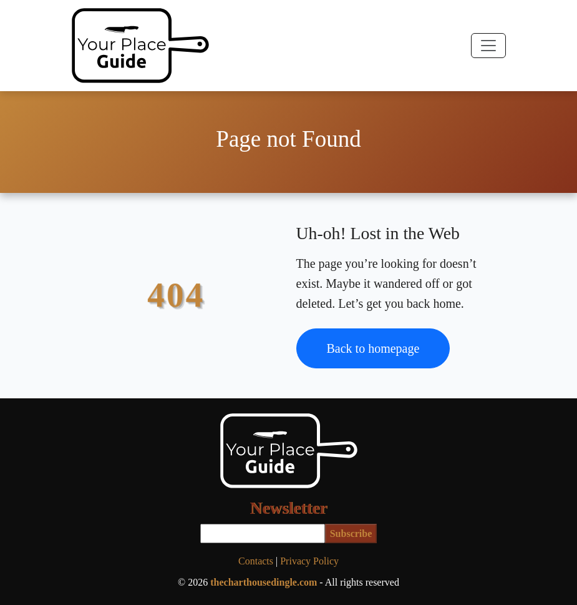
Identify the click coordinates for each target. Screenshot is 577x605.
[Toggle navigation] (488, 45)
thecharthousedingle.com (263, 582)
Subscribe (351, 533)
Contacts (255, 561)
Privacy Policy (309, 561)
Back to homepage (373, 348)
